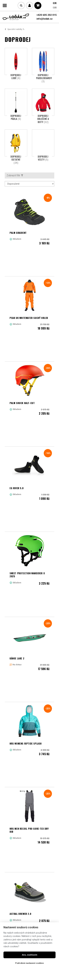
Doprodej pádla (16, 117)
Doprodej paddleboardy (44, 78)
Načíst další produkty (29, 894)
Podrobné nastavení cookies (29, 963)
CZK (54, 3)
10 (44, 873)
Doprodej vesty (43, 158)
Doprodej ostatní (16, 159)
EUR (55, 7)
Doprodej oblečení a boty (43, 119)
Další (14, 880)
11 (49, 873)
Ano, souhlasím (29, 955)
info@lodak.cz (45, 18)
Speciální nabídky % (15, 29)
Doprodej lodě (16, 76)
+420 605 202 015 (47, 15)
